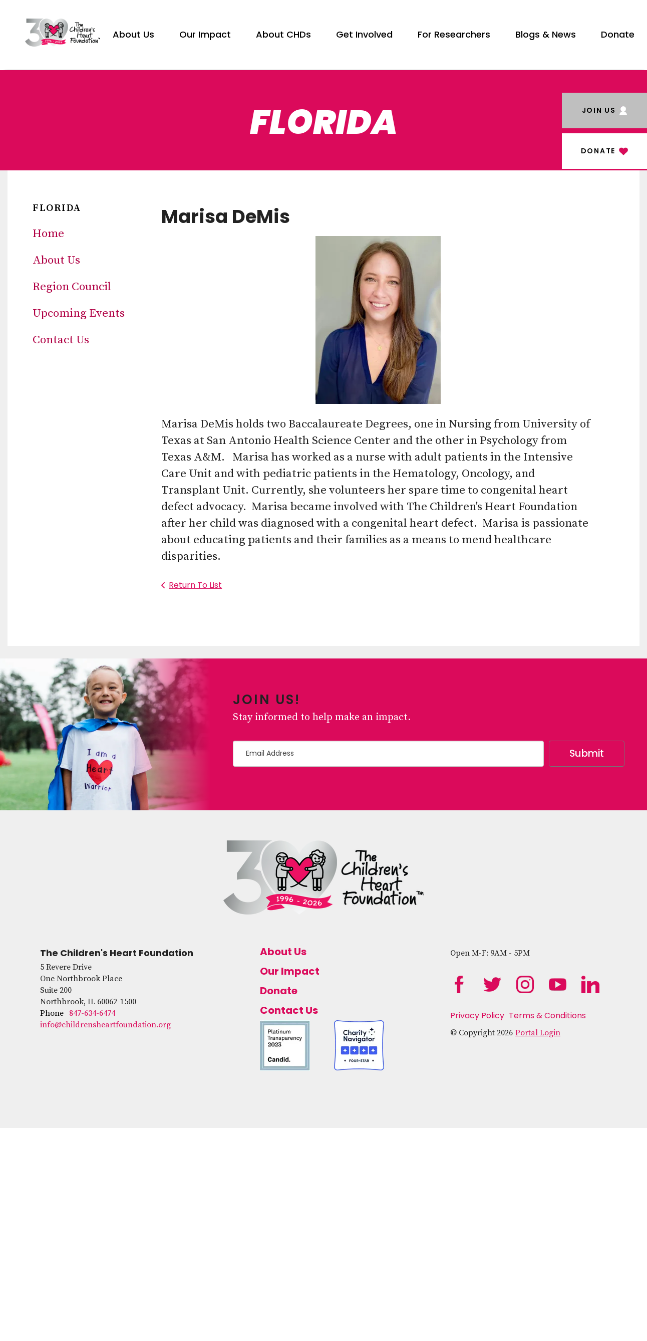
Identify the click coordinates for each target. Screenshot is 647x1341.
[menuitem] (133, 32)
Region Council (72, 287)
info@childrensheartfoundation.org (105, 1025)
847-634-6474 (92, 1013)
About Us (133, 34)
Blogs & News (545, 34)
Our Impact (205, 34)
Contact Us (61, 340)
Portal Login (537, 1033)
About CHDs (283, 34)
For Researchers (454, 34)
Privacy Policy (477, 1015)
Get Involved (364, 34)
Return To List (195, 585)
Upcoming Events (79, 313)
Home (48, 234)
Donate (617, 34)
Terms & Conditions (547, 1015)
